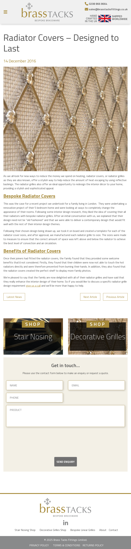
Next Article (90, 297)
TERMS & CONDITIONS (66, 545)
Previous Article (115, 297)
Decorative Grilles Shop (53, 530)
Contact (113, 530)
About (102, 530)
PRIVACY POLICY (39, 545)
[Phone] (34, 397)
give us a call (33, 286)
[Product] (65, 416)
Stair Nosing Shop (25, 530)
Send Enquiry (65, 462)
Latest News (14, 297)
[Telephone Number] (106, 4)
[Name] (34, 385)
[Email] (106, 9)
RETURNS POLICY (93, 545)
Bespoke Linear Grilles (82, 530)
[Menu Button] (6, 12)
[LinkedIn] (65, 523)
